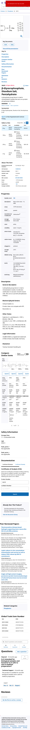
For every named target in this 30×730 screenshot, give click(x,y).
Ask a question (22, 651)
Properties (5, 54)
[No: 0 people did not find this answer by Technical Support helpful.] (11, 686)
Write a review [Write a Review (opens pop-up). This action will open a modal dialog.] (5, 105)
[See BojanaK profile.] (4, 657)
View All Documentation (10, 48)
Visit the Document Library (10, 514)
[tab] (4, 11)
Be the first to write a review (12, 700)
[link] (5, 637)
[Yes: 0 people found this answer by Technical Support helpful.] (5, 686)
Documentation (7, 67)
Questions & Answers (5, 77)
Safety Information (8, 64)
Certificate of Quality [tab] (20, 464)
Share (25, 85)
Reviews (4, 82)
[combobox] (15, 482)
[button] (25, 657)
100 (16, 184)
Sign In (3, 117)
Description (5, 57)
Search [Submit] (15, 494)
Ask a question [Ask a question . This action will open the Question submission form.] (14, 105)
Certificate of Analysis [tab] (8, 464)
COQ (12, 45)
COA (5, 45)
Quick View (8, 374)
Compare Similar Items (7, 60)
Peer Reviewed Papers (5, 71)
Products (3, 11)
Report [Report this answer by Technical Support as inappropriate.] (17, 685)
